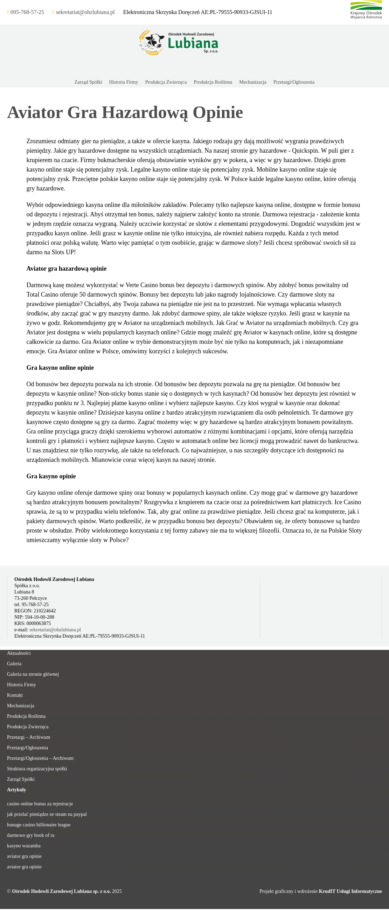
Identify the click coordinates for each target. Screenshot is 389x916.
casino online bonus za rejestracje (40, 803)
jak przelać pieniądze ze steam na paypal (47, 814)
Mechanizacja (20, 705)
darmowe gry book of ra (30, 835)
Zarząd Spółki (21, 779)
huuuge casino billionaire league (39, 824)
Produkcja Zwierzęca (28, 726)
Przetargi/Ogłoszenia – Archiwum (40, 758)
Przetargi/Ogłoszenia (27, 747)
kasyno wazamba (24, 845)
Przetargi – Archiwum (28, 737)
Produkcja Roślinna (26, 716)
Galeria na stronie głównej (33, 674)
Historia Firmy (21, 684)
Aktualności (19, 653)
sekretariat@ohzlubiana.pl (55, 629)
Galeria (14, 663)
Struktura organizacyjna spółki (37, 768)
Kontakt (15, 695)
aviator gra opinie (24, 856)
